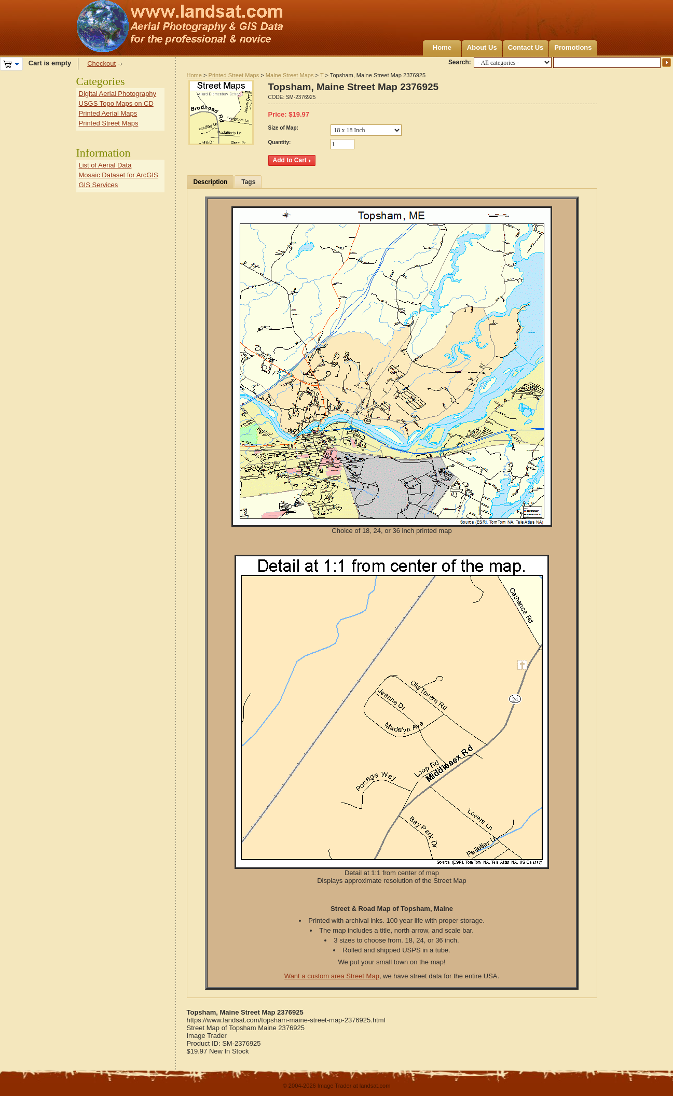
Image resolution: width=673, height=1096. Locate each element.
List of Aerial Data (105, 165)
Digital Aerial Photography (118, 93)
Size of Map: (283, 128)
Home (442, 47)
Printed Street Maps (234, 75)
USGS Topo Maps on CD (116, 103)
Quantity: (279, 142)
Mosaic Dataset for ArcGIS (118, 175)
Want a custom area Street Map (331, 976)
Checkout (101, 63)
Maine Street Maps (290, 75)
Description (211, 182)
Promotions (573, 47)
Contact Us (526, 47)
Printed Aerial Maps (108, 113)
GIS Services (98, 185)
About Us (482, 47)
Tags (248, 182)
